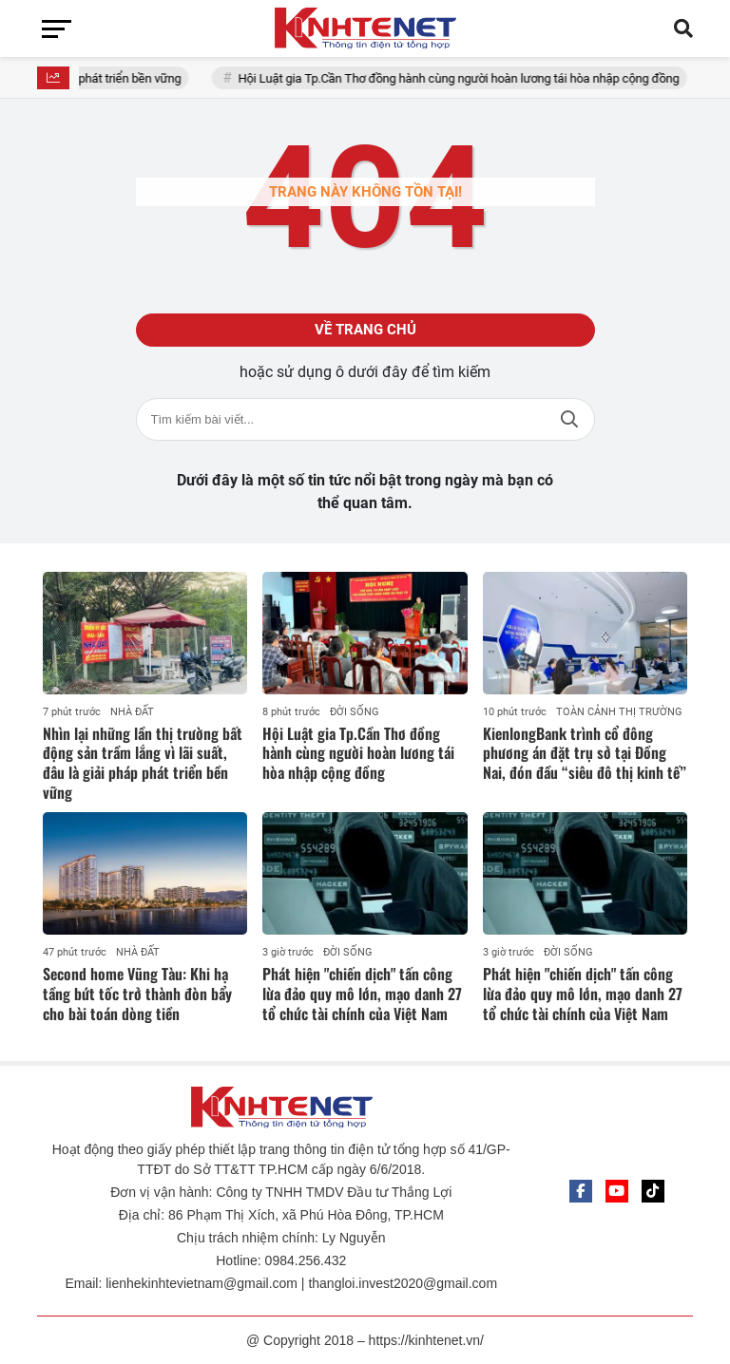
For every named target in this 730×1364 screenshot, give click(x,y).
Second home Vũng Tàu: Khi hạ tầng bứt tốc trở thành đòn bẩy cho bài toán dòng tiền (137, 993)
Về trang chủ (365, 329)
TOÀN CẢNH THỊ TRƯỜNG (619, 712)
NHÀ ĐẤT (132, 712)
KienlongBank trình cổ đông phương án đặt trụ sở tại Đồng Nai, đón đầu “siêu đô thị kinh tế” (584, 753)
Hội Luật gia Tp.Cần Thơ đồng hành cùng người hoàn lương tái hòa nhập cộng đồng (469, 78)
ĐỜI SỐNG (354, 712)
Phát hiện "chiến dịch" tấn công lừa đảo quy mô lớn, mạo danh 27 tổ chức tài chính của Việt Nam (362, 993)
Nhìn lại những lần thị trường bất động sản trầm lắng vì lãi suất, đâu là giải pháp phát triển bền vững (142, 763)
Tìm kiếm (569, 419)
